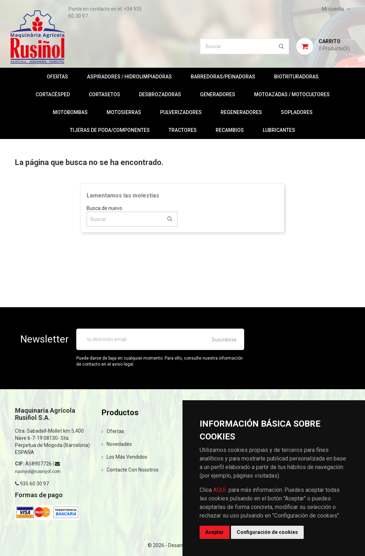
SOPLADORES (297, 112)
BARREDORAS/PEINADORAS (223, 76)
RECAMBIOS (230, 130)
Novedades (117, 444)
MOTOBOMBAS (70, 112)
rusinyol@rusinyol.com (38, 471)
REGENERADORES (241, 112)
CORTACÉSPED (53, 94)
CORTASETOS (104, 94)
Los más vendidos (124, 457)
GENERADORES (217, 94)
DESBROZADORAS (160, 94)
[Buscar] (244, 46)
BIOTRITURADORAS (296, 76)
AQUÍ (219, 489)
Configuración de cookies (267, 532)
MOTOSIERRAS (124, 112)
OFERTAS (57, 76)
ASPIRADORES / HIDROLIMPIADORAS (129, 76)
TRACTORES (183, 130)
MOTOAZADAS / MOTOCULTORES (292, 94)
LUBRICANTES (279, 130)
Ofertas (113, 431)
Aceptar (214, 532)
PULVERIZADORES (181, 112)
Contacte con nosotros (130, 470)
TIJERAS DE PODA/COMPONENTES (110, 130)
